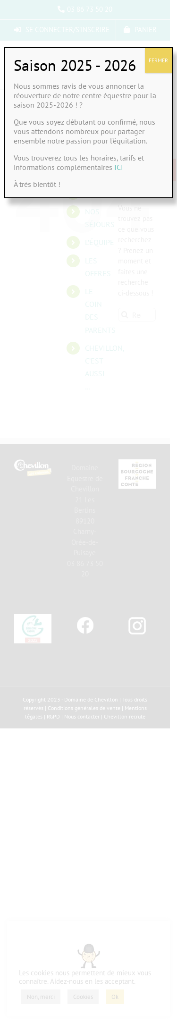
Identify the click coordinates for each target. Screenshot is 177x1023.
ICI (118, 167)
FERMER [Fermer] (158, 60)
